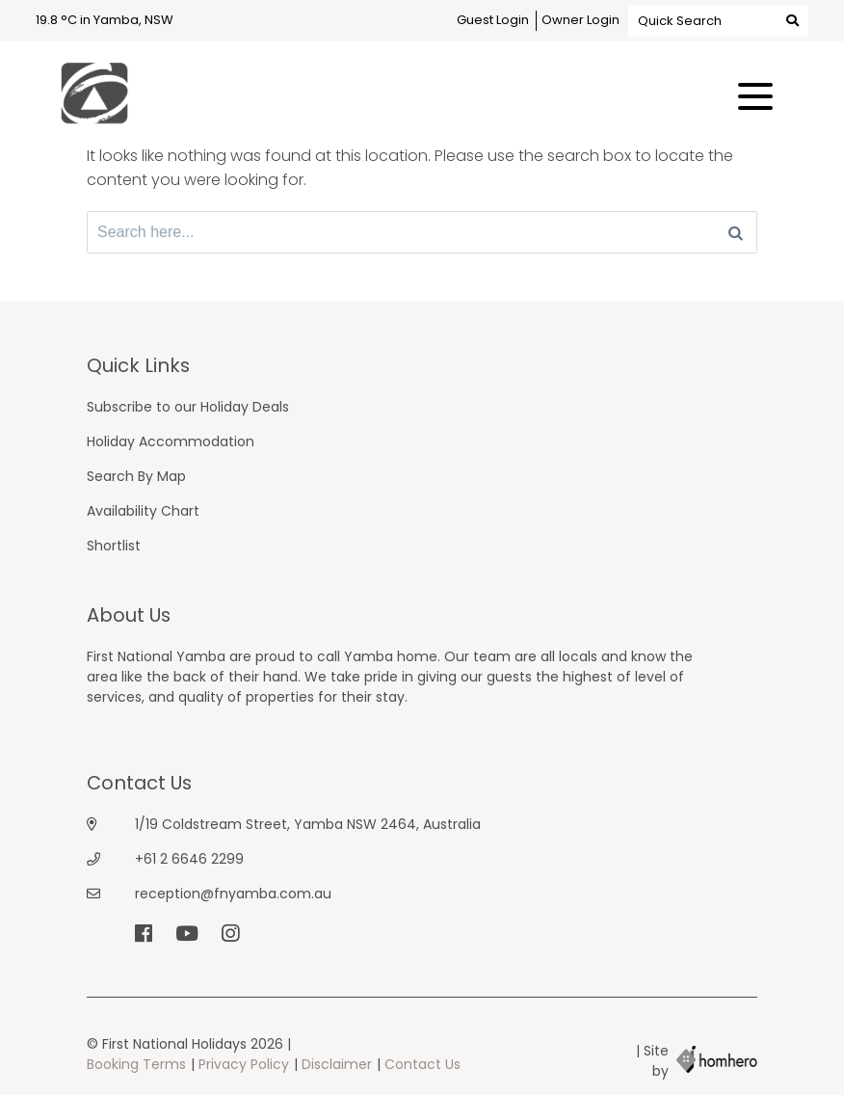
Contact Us (422, 1064)
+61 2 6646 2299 (189, 858)
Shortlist (114, 545)
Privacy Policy (243, 1064)
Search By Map (136, 476)
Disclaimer (337, 1064)
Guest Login (493, 20)
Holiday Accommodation (170, 441)
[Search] (735, 232)
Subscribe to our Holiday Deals (188, 406)
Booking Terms (136, 1064)
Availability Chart (143, 511)
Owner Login (580, 20)
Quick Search (718, 20)
